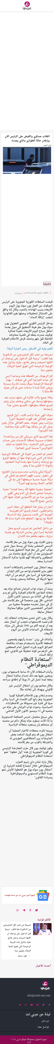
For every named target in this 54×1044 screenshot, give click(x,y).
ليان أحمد (47, 145)
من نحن (45, 1021)
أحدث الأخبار (43, 966)
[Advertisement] (27, 38)
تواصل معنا (43, 1027)
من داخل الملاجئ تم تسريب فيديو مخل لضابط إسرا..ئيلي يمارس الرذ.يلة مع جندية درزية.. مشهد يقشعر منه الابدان (29, 532)
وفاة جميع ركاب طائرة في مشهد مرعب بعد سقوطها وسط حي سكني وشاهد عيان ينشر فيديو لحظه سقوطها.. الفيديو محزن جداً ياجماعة (28, 403)
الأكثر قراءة (44, 919)
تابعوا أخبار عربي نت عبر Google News (20, 895)
